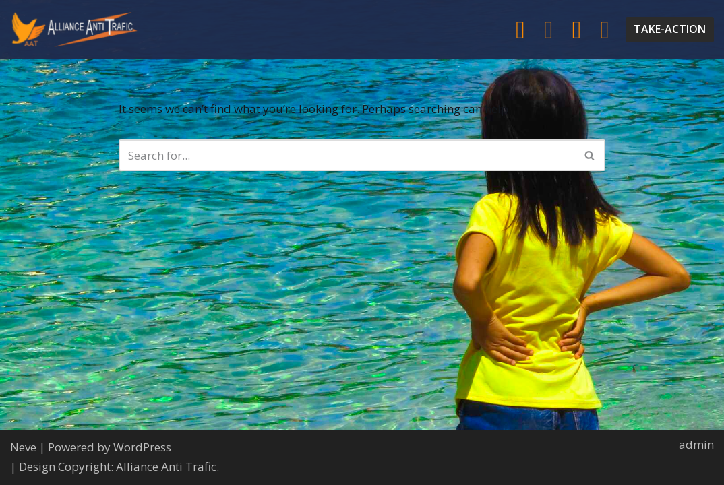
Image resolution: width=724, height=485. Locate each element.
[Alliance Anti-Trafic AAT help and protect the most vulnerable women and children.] (74, 29)
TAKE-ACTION (670, 29)
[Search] (347, 155)
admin (696, 444)
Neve (23, 447)
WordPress (142, 447)
